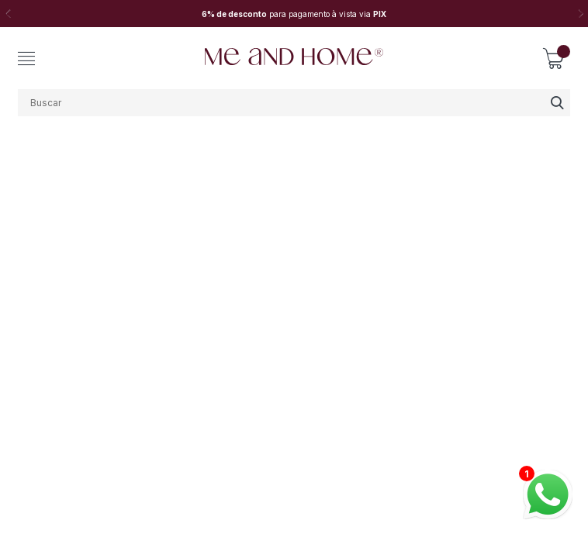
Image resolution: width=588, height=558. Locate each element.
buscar (556, 102)
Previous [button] (8, 14)
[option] (294, 14)
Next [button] (580, 14)
